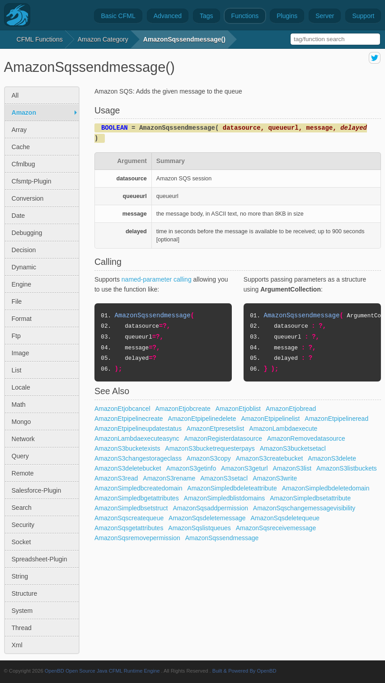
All (15, 95)
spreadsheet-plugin (39, 559)
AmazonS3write (275, 478)
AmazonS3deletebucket (127, 468)
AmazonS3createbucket (269, 458)
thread (22, 627)
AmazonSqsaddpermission (210, 508)
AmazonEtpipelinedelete (202, 418)
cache (21, 147)
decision (24, 250)
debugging (27, 232)
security (23, 524)
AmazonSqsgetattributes (129, 528)
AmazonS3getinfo (191, 468)
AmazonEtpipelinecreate (128, 418)
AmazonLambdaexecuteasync (136, 438)
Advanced (168, 15)
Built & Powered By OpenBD (244, 671)
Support (363, 15)
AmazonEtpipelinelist (270, 418)
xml (17, 645)
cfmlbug (23, 164)
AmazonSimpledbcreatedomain (138, 488)
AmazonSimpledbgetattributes (136, 498)
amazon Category (103, 39)
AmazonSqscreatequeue (129, 518)
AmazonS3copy (209, 458)
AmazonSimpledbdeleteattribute (232, 488)
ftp (16, 335)
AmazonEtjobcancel (122, 408)
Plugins (287, 15)
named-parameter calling (157, 279)
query (20, 456)
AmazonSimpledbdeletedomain (326, 488)
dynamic (24, 267)
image (20, 353)
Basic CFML (118, 15)
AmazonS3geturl (244, 468)
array (19, 129)
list (17, 370)
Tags (206, 15)
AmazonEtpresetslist (215, 428)
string (20, 576)
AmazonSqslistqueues (199, 528)
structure (25, 593)
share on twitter (374, 58)
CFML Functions (40, 39)
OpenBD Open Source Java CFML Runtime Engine (102, 671)
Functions (245, 15)
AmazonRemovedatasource (306, 438)
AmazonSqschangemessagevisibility (304, 508)
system (22, 610)
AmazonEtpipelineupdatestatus (138, 428)
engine (22, 284)
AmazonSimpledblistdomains (224, 498)
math (19, 404)
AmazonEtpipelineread (336, 418)
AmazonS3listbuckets (346, 468)
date (18, 215)
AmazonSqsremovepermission (137, 538)
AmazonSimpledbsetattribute (310, 498)
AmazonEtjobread (291, 408)
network (23, 439)
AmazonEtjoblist (238, 408)
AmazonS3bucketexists (127, 448)
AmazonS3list (292, 468)
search (22, 507)
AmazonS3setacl (224, 478)
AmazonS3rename (169, 478)
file (17, 301)
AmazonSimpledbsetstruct (131, 508)
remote (23, 473)
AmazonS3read (116, 478)
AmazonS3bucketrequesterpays (209, 448)
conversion (28, 198)
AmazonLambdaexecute (283, 428)
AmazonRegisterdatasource (223, 438)
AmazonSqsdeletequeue (284, 518)
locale (21, 387)
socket (21, 542)
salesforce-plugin (36, 490)
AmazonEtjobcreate (183, 408)
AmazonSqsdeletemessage (207, 518)
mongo (21, 421)
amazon (24, 112)
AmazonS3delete (332, 458)
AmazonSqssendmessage (222, 538)
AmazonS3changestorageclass (138, 458)
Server (324, 15)
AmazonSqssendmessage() (184, 39)
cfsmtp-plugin (32, 181)
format (22, 318)
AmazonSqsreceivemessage (276, 528)
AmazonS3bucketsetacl (293, 448)
